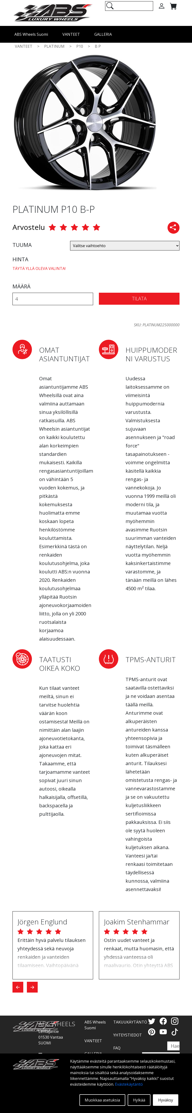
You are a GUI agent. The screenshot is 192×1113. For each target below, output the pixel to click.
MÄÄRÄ (21, 286)
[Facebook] (164, 1021)
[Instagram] (175, 1021)
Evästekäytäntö (129, 1084)
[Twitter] (152, 1021)
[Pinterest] (152, 1032)
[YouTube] (164, 1032)
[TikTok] (175, 1032)
